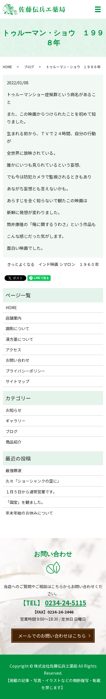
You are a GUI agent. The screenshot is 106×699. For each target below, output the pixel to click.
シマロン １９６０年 (79, 264)
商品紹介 (13, 442)
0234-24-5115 (65, 602)
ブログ (29, 66)
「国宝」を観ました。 (25, 502)
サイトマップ (17, 381)
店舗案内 (13, 318)
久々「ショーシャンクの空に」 (33, 481)
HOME (7, 66)
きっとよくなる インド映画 (32, 264)
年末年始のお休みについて (29, 513)
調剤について (17, 328)
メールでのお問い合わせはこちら (52, 635)
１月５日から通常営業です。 (31, 491)
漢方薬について (19, 339)
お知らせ (13, 410)
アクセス (13, 349)
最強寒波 (13, 470)
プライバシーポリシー (25, 371)
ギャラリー (15, 420)
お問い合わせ (17, 360)
